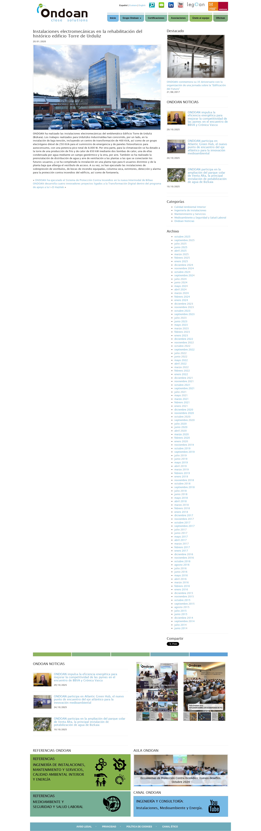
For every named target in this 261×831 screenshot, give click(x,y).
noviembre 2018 (184, 480)
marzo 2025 (181, 254)
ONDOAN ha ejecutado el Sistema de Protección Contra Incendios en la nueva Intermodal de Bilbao (94, 180)
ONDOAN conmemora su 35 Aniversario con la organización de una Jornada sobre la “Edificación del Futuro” (196, 85)
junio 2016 (180, 571)
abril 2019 (180, 465)
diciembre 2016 (183, 554)
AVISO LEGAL (84, 826)
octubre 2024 (182, 271)
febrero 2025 (182, 257)
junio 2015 (180, 614)
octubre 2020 (182, 416)
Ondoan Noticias (184, 220)
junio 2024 (180, 282)
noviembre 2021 (184, 381)
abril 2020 (180, 430)
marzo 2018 (181, 504)
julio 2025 (180, 243)
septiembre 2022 (184, 349)
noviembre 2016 (184, 557)
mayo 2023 (181, 324)
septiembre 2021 (184, 388)
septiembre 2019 (184, 451)
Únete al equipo (200, 18)
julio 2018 (180, 490)
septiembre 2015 (184, 603)
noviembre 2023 (184, 307)
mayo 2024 (181, 285)
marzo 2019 (181, 469)
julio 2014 (180, 624)
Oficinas (220, 18)
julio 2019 (180, 455)
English (142, 5)
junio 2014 (180, 628)
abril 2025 (180, 250)
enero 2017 (181, 550)
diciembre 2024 (183, 264)
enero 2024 (181, 300)
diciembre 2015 (183, 592)
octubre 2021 (182, 384)
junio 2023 (180, 321)
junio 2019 (180, 458)
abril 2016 (180, 578)
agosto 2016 (181, 564)
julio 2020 (180, 423)
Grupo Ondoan (132, 18)
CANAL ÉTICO (170, 826)
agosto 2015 (181, 607)
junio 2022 (180, 356)
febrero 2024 (182, 296)
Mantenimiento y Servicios (190, 213)
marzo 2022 (181, 367)
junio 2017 (180, 532)
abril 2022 (180, 363)
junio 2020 (180, 427)
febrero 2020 (182, 437)
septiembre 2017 (184, 525)
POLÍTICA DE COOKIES (139, 826)
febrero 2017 (182, 547)
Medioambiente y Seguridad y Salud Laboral (200, 217)
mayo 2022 (181, 360)
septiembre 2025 (184, 240)
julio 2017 (180, 529)
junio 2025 (180, 247)
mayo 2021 (181, 395)
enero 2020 (181, 441)
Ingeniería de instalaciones (190, 210)
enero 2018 (181, 511)
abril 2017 (180, 539)
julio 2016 (180, 568)
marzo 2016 (181, 582)
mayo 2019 (181, 462)
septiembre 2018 (184, 487)
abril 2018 (180, 501)
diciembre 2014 (183, 617)
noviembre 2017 (184, 518)
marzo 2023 (181, 328)
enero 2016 (181, 589)
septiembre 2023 (184, 314)
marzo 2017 (181, 543)
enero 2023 (181, 335)
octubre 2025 (182, 236)
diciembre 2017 (183, 515)
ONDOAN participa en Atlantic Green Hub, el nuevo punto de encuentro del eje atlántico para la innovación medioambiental (207, 147)
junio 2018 (180, 494)
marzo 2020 (181, 434)
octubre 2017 (182, 522)
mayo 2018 (181, 497)
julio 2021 (180, 391)
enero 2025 (181, 261)
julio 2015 (180, 610)
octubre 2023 (182, 310)
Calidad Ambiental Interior (190, 206)
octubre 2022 (182, 345)
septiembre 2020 (184, 419)
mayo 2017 (181, 536)
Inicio (113, 18)
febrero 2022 (182, 370)
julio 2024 (180, 278)
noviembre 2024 (184, 268)
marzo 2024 (181, 292)
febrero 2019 (182, 473)
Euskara (133, 5)
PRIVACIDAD (109, 826)
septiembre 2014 (184, 621)
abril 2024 (180, 289)
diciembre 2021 (183, 377)
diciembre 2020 (183, 409)
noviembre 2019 (184, 444)
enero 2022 (181, 374)
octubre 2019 (182, 448)
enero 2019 (181, 476)
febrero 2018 (182, 508)
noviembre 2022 (184, 342)
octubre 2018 (182, 483)
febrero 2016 (182, 585)
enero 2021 (181, 405)
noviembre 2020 (184, 412)
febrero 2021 (182, 402)
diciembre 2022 (183, 338)
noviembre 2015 (184, 596)
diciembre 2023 (183, 303)
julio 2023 (180, 317)
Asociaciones (178, 18)
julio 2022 (180, 353)
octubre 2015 (182, 600)
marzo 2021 (181, 398)
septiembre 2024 (184, 275)
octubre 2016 (182, 561)
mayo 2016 (181, 575)
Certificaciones (156, 18)
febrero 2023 (182, 331)
